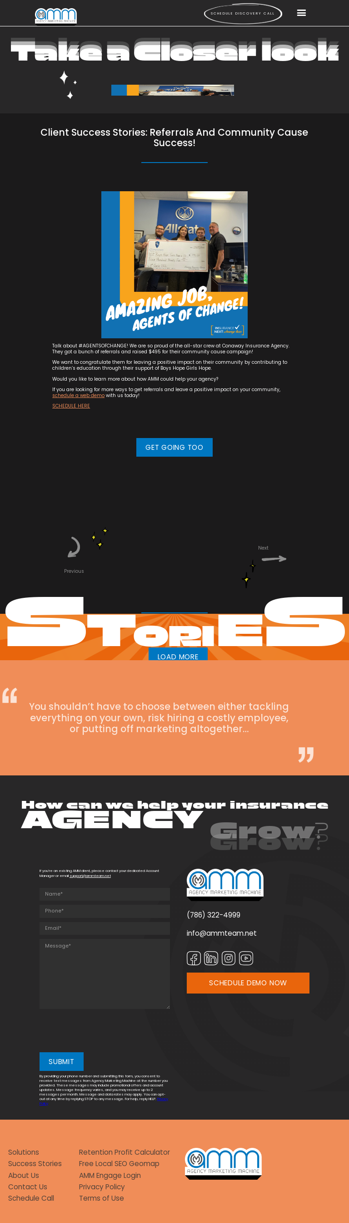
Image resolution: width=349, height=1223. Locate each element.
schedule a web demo (78, 395)
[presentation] (109, 1031)
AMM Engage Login (110, 1175)
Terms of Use (101, 1198)
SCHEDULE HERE (71, 406)
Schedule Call (31, 1198)
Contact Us (27, 1187)
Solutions (23, 1152)
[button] (301, 13)
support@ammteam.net (90, 875)
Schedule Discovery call (243, 13)
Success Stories (35, 1163)
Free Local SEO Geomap (119, 1163)
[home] (56, 16)
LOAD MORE (178, 657)
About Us (23, 1175)
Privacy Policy (102, 1187)
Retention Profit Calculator (124, 1152)
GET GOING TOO (174, 447)
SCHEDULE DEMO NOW (248, 983)
